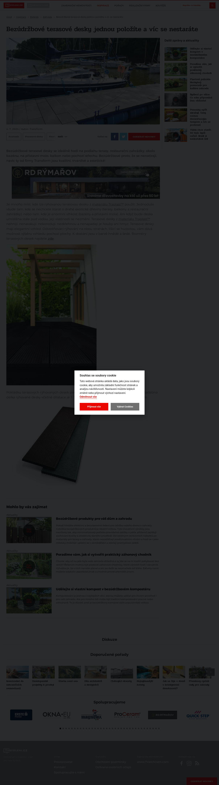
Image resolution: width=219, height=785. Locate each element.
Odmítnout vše (88, 396)
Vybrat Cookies (125, 406)
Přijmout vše (94, 406)
